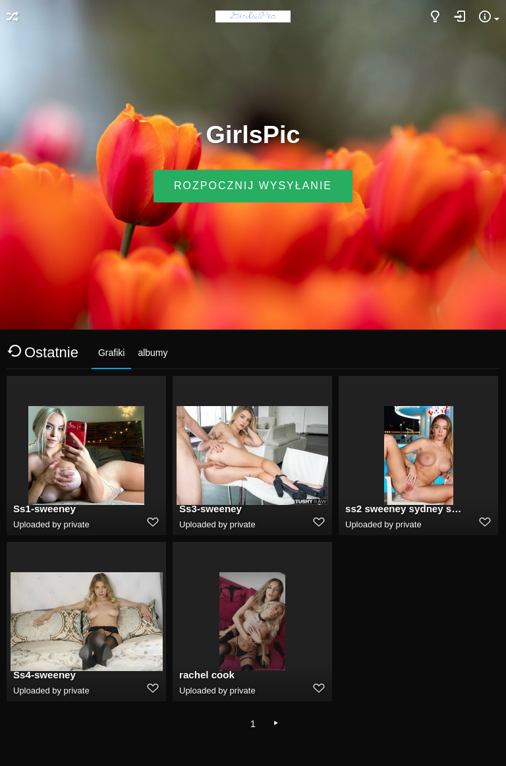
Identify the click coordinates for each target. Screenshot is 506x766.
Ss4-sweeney (44, 674)
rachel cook (207, 674)
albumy (152, 352)
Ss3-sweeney (210, 508)
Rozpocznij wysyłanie (253, 186)
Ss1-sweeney (44, 508)
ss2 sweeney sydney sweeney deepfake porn (404, 508)
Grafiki (111, 352)
